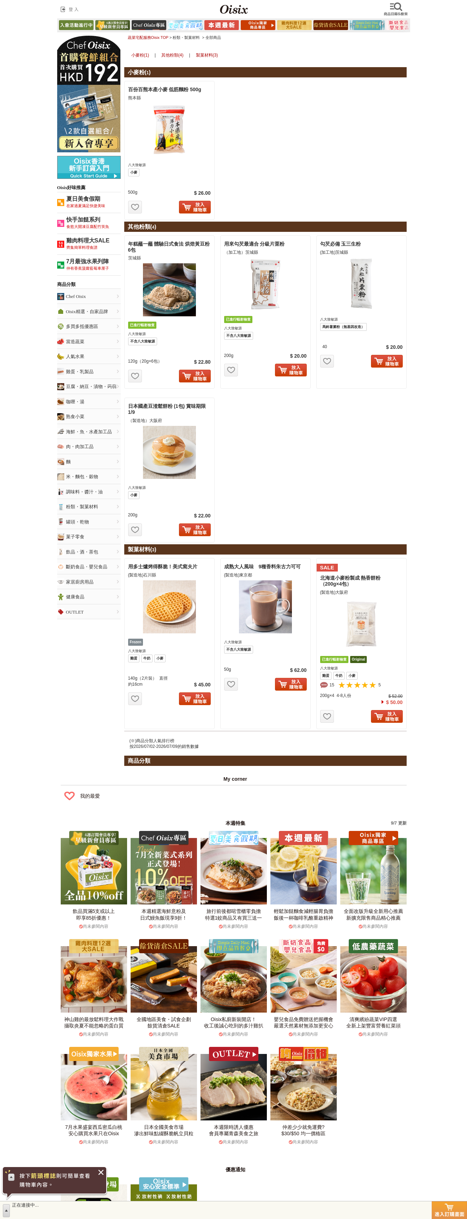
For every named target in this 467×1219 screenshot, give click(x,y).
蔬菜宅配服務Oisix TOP (148, 37)
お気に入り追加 (135, 207)
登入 (71, 9)
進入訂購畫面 (449, 1210)
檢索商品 (396, 9)
